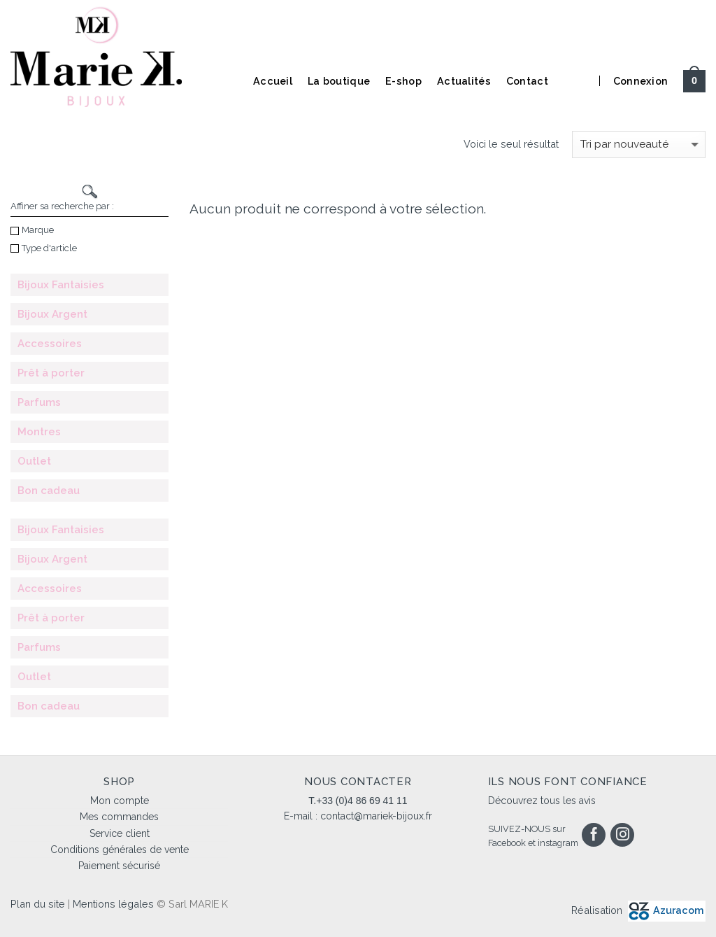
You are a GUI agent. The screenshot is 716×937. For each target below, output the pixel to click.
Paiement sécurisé (119, 865)
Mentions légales (113, 904)
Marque (32, 230)
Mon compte (119, 800)
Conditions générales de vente (119, 849)
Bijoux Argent (52, 314)
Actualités (464, 81)
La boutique (339, 81)
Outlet (34, 461)
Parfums (39, 402)
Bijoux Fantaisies (60, 285)
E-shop (403, 81)
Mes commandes (119, 816)
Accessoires (49, 343)
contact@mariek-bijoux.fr (376, 816)
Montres (39, 431)
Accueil (272, 81)
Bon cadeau (48, 490)
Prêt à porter (51, 373)
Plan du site (37, 904)
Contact (527, 81)
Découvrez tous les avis (542, 800)
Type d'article (43, 248)
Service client (120, 833)
